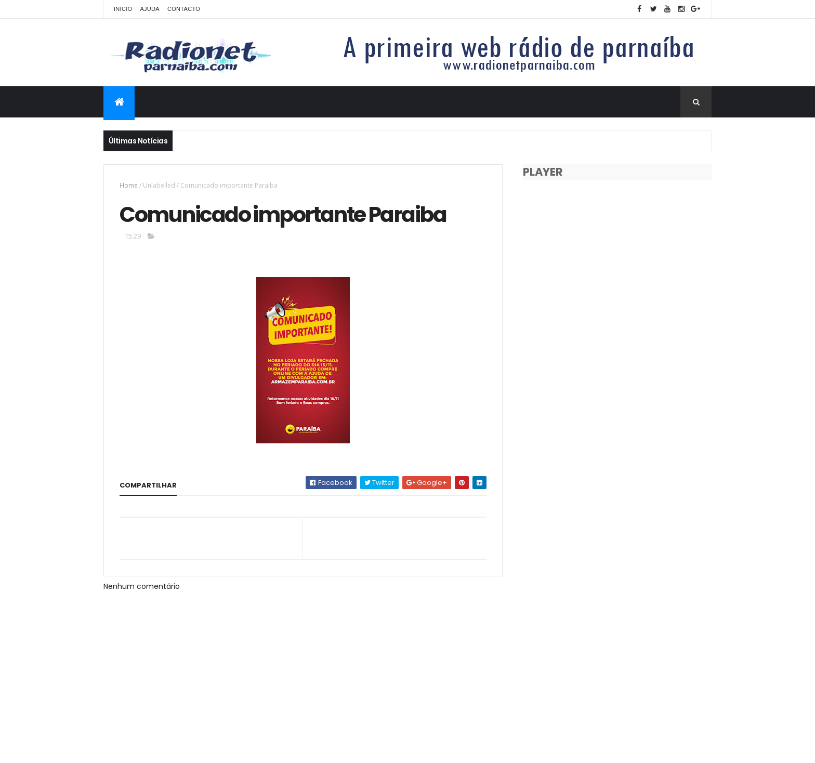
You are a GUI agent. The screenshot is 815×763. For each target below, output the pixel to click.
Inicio (123, 9)
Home (129, 185)
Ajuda (150, 9)
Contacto (183, 9)
